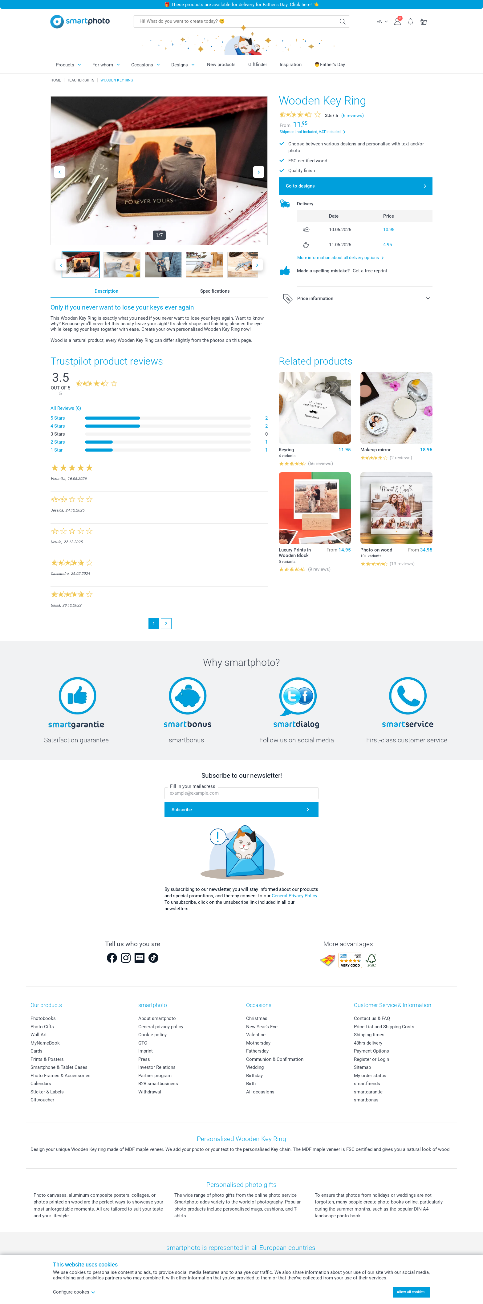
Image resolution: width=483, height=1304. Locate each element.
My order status (370, 1075)
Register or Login (371, 1059)
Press (144, 1059)
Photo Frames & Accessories (60, 1075)
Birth (251, 1083)
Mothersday (258, 1043)
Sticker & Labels (47, 1092)
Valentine (256, 1034)
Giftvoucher (42, 1100)
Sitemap (362, 1067)
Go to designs (300, 186)
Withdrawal (149, 1092)
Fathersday (257, 1051)
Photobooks (43, 1018)
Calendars (40, 1083)
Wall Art (38, 1034)
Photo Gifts (42, 1026)
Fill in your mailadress (192, 786)
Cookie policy (152, 1034)
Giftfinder (257, 64)
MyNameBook (45, 1043)
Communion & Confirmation (274, 1059)
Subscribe (182, 809)
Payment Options (371, 1051)
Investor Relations (157, 1067)
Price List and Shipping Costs (384, 1026)
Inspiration (291, 64)
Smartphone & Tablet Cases (58, 1067)
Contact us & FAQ (372, 1018)
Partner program (155, 1075)
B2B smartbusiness (158, 1083)
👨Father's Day (329, 64)
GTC (142, 1043)
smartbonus (366, 1100)
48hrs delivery (368, 1043)
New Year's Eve (262, 1026)
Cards (36, 1051)
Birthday (254, 1075)
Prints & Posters (47, 1059)
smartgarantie (368, 1092)
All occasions (260, 1092)
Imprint (145, 1051)
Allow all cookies (410, 1292)
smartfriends (367, 1083)
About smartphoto (157, 1018)
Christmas (256, 1018)
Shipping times (369, 1034)
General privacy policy (160, 1026)
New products (221, 64)
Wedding (255, 1067)
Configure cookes (74, 1292)
